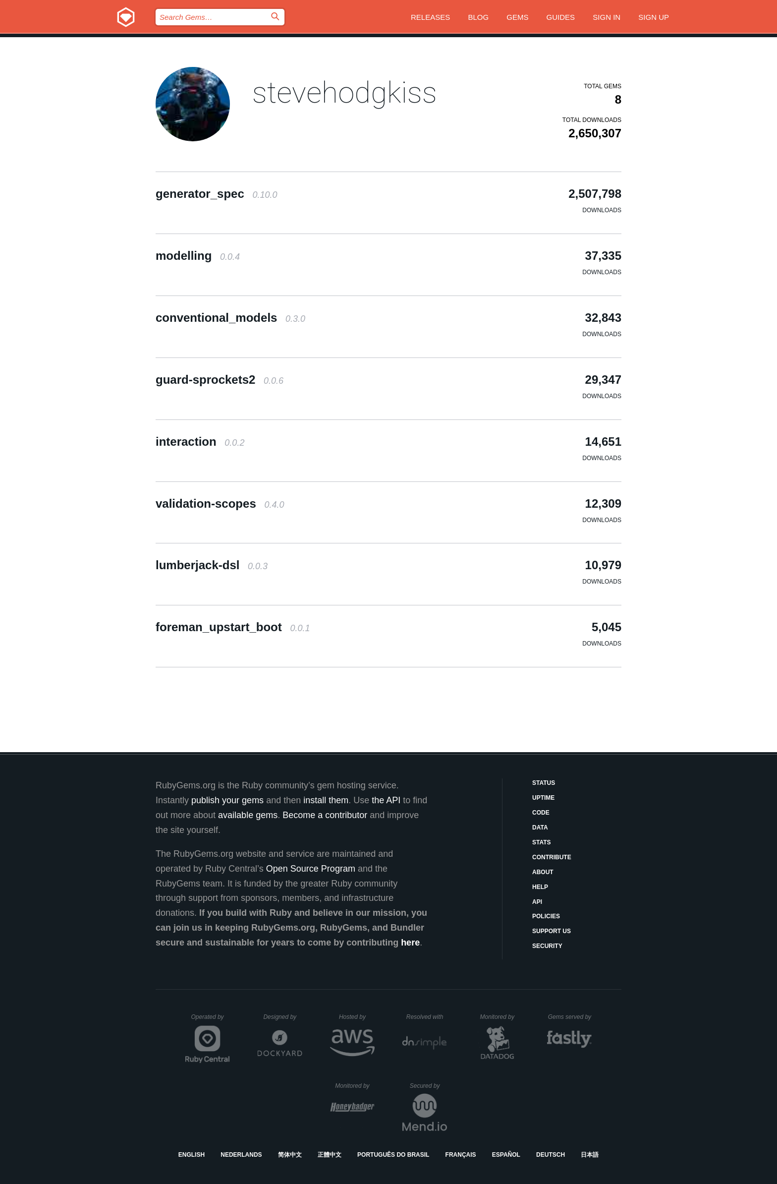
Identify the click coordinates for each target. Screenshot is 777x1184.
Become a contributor (324, 815)
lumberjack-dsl (212, 565)
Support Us (551, 931)
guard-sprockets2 (219, 379)
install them (325, 800)
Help (540, 887)
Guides (561, 17)
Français (460, 1154)
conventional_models (230, 317)
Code (541, 812)
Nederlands (241, 1154)
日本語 (590, 1154)
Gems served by (570, 1016)
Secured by (428, 1085)
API (537, 901)
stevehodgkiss (344, 92)
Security (547, 946)
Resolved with (426, 1016)
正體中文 (329, 1154)
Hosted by (357, 1016)
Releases (430, 17)
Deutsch (550, 1154)
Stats (541, 842)
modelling (198, 255)
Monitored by (500, 1016)
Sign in (606, 17)
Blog (478, 17)
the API (386, 800)
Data (540, 827)
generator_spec (216, 193)
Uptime (543, 797)
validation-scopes (220, 503)
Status (543, 782)
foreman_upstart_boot (233, 627)
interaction (200, 441)
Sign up (653, 17)
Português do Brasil (393, 1154)
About (543, 872)
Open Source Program (310, 869)
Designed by (282, 1016)
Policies (546, 916)
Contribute (551, 857)
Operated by (210, 1020)
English (191, 1154)
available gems (248, 815)
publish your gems (227, 800)
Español (506, 1154)
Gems (517, 17)
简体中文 (290, 1154)
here (410, 942)
